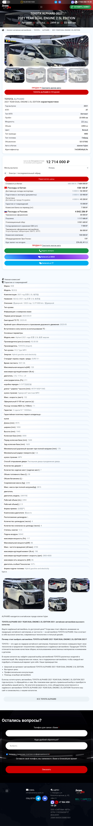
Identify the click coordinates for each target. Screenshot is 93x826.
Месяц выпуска (11, 168)
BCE (46, 699)
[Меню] (41, 7)
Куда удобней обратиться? (46, 740)
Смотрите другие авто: (51, 88)
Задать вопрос (46, 251)
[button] (87, 49)
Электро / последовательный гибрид (24, 173)
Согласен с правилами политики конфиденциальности (29, 754)
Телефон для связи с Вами (46, 727)
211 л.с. (84, 122)
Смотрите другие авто (51, 245)
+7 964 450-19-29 (85, 2)
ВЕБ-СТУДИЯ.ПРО (83, 799)
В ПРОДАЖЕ (46, 92)
